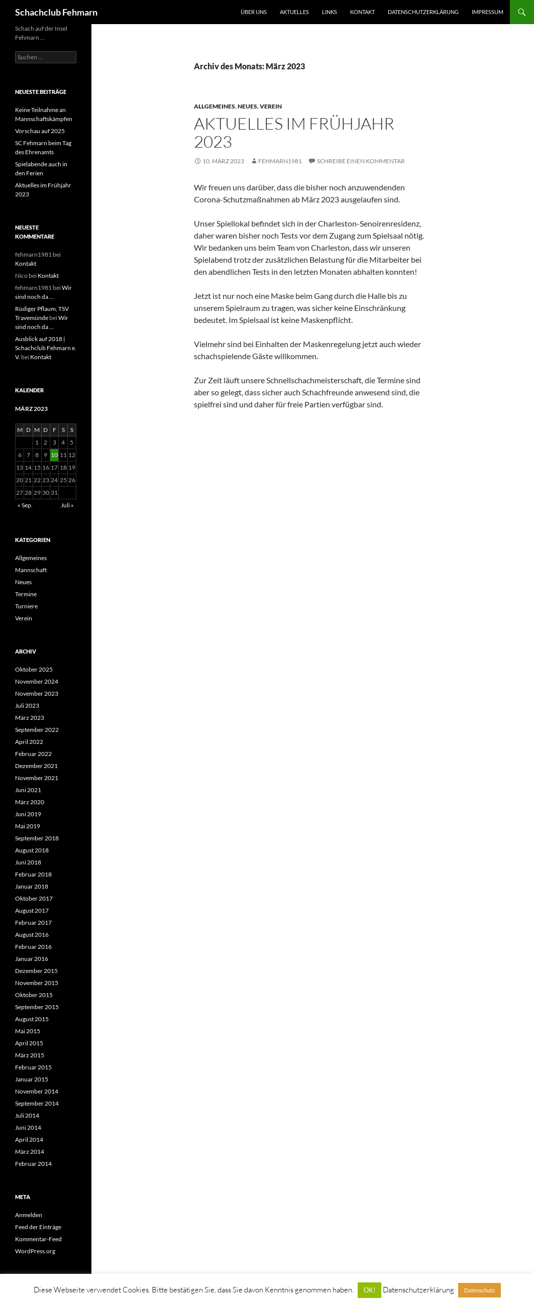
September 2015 (37, 1007)
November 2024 (36, 681)
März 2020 (29, 802)
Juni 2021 (28, 790)
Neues (247, 106)
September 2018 (37, 838)
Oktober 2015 (34, 995)
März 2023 (29, 717)
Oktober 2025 (34, 669)
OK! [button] (369, 1290)
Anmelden (28, 1215)
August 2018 (32, 850)
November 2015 (36, 983)
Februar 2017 (33, 922)
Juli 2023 (27, 705)
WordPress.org (35, 1251)
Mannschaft (31, 570)
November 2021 (36, 778)
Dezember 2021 (36, 766)
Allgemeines (214, 106)
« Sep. (25, 505)
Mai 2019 (27, 826)
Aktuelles (294, 12)
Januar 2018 (31, 886)
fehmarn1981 (280, 161)
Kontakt (362, 12)
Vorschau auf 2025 (40, 131)
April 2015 (29, 1043)
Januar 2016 (31, 958)
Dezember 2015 (36, 970)
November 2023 (36, 693)
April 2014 (29, 1139)
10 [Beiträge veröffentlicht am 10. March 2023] (54, 455)
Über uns (254, 12)
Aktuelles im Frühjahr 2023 (294, 132)
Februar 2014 (33, 1163)
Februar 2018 (33, 874)
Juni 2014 (28, 1127)
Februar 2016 (33, 946)
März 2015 (29, 1055)
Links (329, 12)
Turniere (26, 606)
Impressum (487, 12)
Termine (26, 594)
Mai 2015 (27, 1031)
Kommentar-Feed (38, 1239)
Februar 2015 (33, 1067)
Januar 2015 (31, 1079)
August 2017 (32, 910)
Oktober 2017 (34, 898)
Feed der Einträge (38, 1227)
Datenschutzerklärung (423, 12)
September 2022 (37, 729)
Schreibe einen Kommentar (361, 161)
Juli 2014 (27, 1115)
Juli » (67, 505)
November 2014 (36, 1091)
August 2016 (32, 934)
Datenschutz (479, 1290)
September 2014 (37, 1103)
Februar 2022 (33, 753)
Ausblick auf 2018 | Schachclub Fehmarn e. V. (45, 348)
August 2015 (32, 1019)
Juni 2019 (28, 814)
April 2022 (29, 741)
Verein (271, 106)
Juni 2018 (28, 862)
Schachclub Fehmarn (56, 12)
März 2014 (29, 1151)
